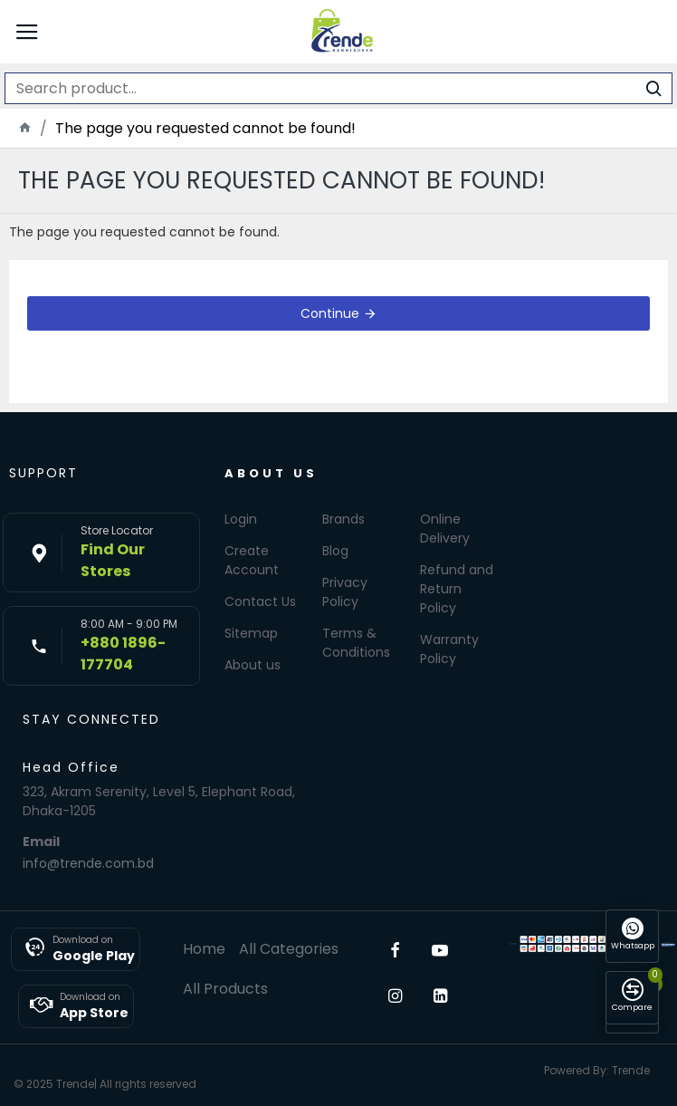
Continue (329, 313)
